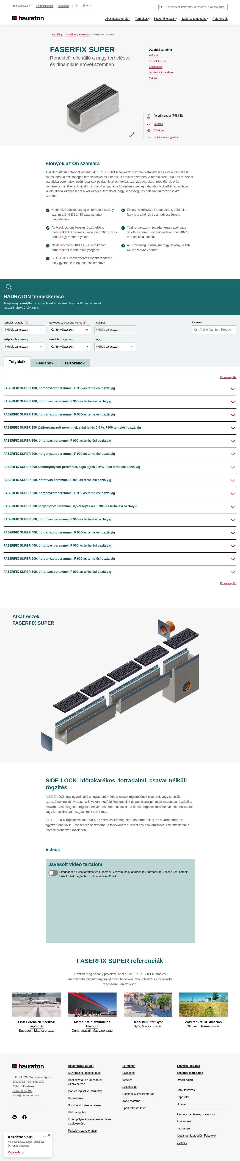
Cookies (182, 1142)
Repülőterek (75, 1098)
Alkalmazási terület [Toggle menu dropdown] (119, 18)
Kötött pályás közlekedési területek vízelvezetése (89, 1121)
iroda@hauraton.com (25, 1095)
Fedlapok (100, 322)
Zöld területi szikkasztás (203, 1022)
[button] (120, 388)
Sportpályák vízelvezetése (84, 1105)
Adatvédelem (185, 1121)
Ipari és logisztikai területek (85, 1091)
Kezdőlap (58, 34)
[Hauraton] (14, 18)
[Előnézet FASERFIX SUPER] (93, 106)
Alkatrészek (155, 66)
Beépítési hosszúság (16, 339)
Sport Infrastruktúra (134, 1108)
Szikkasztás (129, 1086)
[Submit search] (160, 7)
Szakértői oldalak (188, 1065)
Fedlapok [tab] (45, 363)
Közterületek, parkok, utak (84, 1072)
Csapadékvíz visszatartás (138, 1093)
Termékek (72, 34)
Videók (153, 78)
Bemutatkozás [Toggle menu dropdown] (22, 5)
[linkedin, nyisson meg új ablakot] (14, 1118)
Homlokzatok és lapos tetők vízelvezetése (85, 1082)
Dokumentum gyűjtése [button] (163, 137)
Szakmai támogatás (190, 1072)
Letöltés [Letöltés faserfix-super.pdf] (155, 124)
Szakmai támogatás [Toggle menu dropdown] (195, 18)
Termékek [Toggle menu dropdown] (143, 18)
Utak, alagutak (77, 1112)
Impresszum (184, 1128)
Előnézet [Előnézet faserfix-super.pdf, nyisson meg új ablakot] (155, 130)
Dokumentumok (44, 6)
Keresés (197, 322)
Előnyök (153, 55)
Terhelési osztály (16, 322)
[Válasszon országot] (87, 5)
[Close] (49, 1135)
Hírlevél (181, 1104)
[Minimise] (45, 1135)
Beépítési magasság (61, 339)
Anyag (98, 339)
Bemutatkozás (186, 1090)
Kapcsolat (63, 6)
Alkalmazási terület (80, 1065)
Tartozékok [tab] (75, 363)
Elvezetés (86, 34)
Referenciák (220, 18)
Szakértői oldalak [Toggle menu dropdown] (166, 18)
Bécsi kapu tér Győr (148, 1022)
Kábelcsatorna (131, 1101)
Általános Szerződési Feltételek (196, 1135)
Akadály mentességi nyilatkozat (196, 1114)
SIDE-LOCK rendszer (161, 72)
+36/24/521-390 (22, 1090)
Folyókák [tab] (17, 361)
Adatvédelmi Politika (105, 876)
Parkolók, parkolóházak (82, 1130)
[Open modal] (26, 322)
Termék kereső (157, 61)
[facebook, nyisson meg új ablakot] (24, 1118)
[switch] (53, 873)
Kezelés (127, 1079)
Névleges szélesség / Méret (67, 322)
